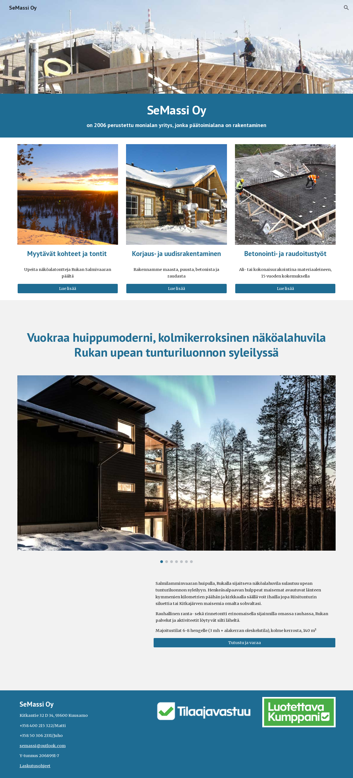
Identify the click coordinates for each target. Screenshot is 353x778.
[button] (346, 7)
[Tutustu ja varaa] (244, 642)
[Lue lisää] (68, 288)
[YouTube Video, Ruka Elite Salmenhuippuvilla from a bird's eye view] (81, 612)
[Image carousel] (176, 469)
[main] (176, 115)
